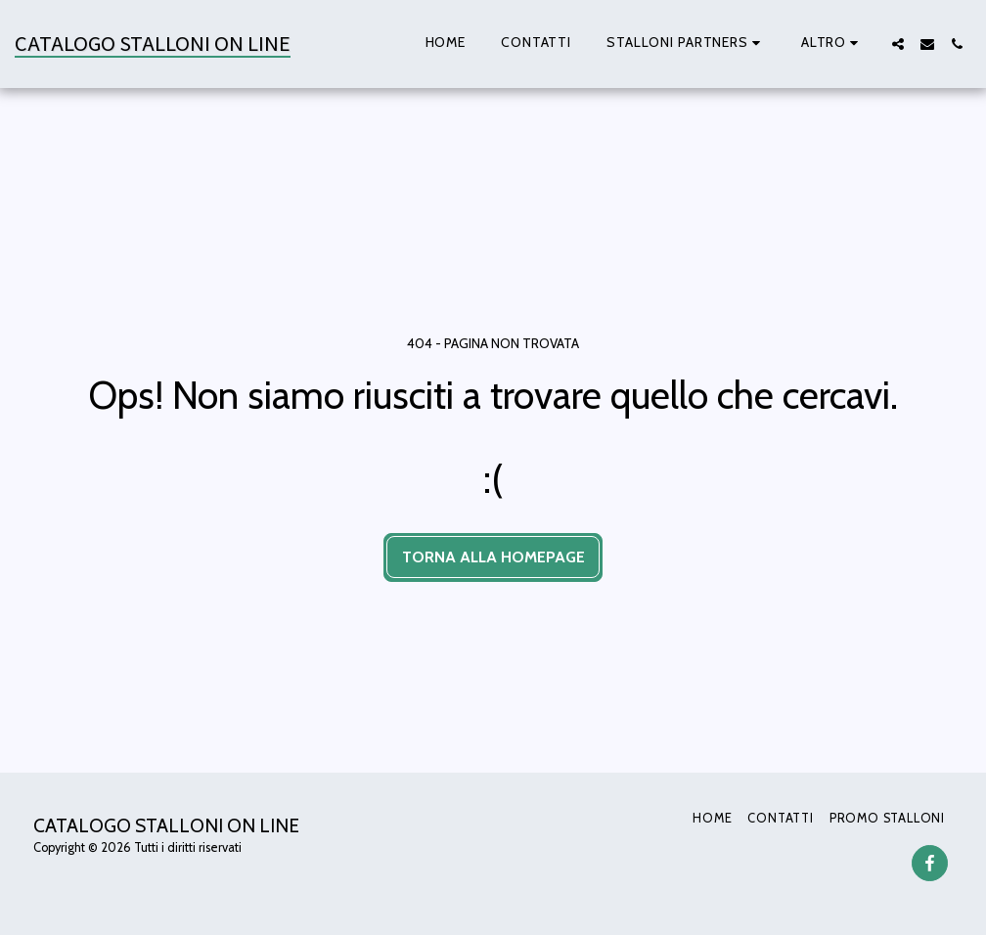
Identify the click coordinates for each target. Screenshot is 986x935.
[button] (686, 44)
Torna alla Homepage (493, 557)
